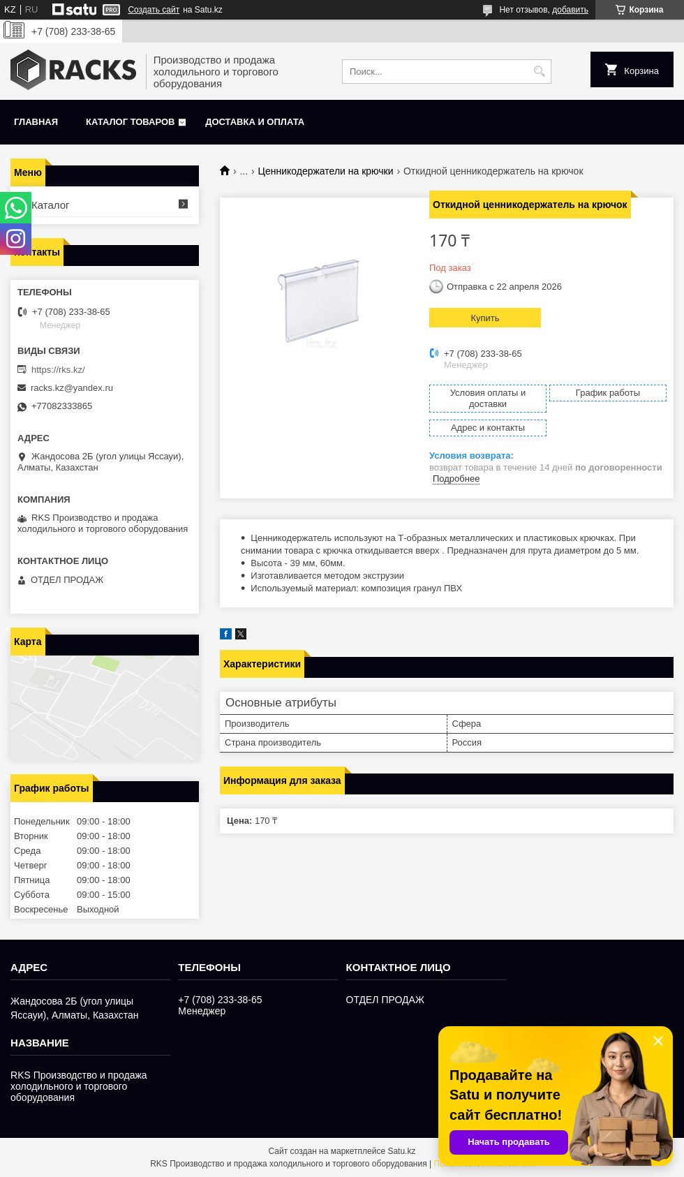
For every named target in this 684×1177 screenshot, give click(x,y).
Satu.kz (401, 1151)
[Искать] (539, 71)
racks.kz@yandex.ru (72, 388)
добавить (570, 10)
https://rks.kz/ (58, 369)
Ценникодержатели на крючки (326, 171)
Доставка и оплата (254, 122)
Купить (484, 318)
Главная (36, 122)
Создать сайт (153, 10)
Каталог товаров (130, 122)
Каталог (50, 205)
